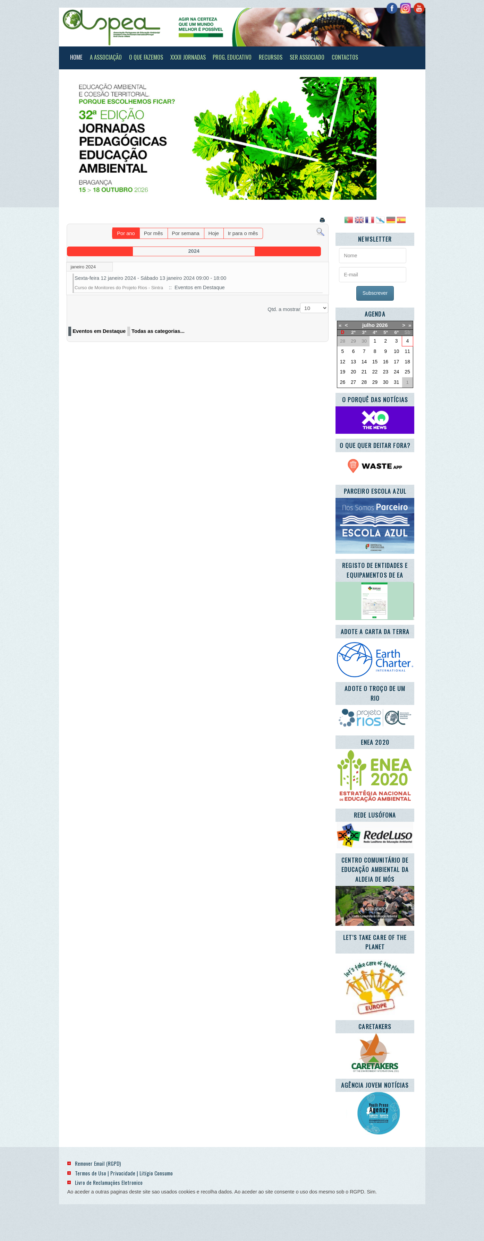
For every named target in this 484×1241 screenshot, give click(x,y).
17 (396, 361)
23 (385, 371)
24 (396, 371)
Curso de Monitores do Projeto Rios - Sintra (119, 287)
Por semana (185, 233)
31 (396, 382)
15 (374, 361)
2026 (382, 325)
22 (374, 371)
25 (407, 371)
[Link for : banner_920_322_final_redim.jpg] (239, 138)
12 (342, 361)
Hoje (214, 233)
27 (353, 382)
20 (353, 371)
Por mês (153, 233)
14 (364, 361)
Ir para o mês (243, 233)
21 (364, 371)
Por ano (126, 233)
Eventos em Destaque (99, 331)
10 (396, 351)
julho (368, 325)
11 (407, 351)
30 (385, 382)
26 (342, 382)
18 (407, 361)
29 (374, 382)
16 (385, 361)
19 (342, 371)
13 (353, 361)
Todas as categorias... (158, 331)
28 (364, 382)
